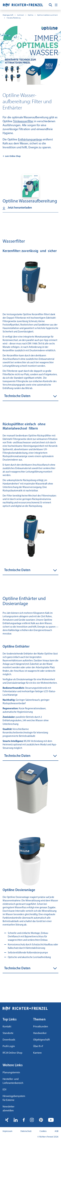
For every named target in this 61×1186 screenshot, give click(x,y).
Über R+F (38, 1046)
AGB (56, 1131)
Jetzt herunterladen (20, 208)
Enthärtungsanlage (30, 139)
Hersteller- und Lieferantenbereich (13, 1081)
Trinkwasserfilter (23, 121)
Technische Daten (17, 396)
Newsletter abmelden (8, 1108)
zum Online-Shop (13, 156)
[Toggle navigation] (56, 5)
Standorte (8, 1033)
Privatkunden (40, 1026)
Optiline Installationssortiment (47, 15)
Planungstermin (11, 1072)
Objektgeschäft (8, 15)
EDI (4, 1089)
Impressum (7, 1131)
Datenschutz (26, 1131)
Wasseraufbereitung (13, 18)
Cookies (43, 1131)
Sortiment (20, 15)
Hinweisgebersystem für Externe (14, 1098)
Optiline (30, 15)
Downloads (9, 1040)
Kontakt (7, 1026)
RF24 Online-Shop (12, 1053)
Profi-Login (9, 1046)
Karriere (37, 1053)
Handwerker (40, 1033)
